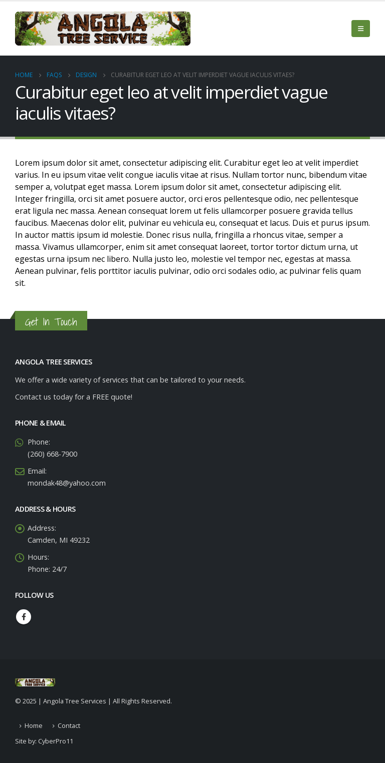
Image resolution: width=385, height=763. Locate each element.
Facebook (23, 616)
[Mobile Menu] (360, 28)
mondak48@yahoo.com (67, 483)
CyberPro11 (55, 740)
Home (34, 725)
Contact (69, 725)
